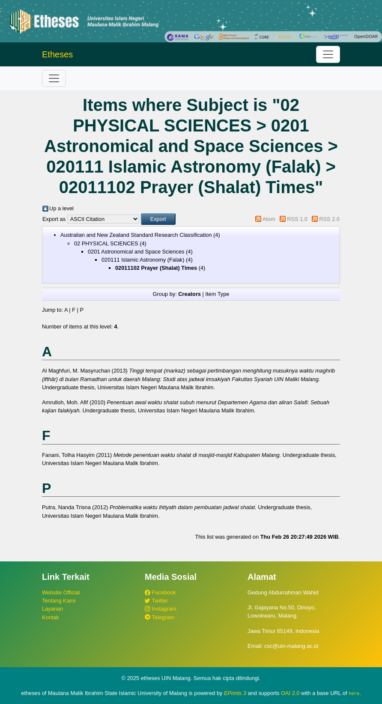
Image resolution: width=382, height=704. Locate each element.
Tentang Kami (58, 600)
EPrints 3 (235, 693)
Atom (269, 219)
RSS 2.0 (329, 219)
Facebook (160, 592)
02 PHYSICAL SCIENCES (106, 243)
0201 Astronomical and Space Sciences (136, 251)
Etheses (57, 54)
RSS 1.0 (297, 219)
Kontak (50, 617)
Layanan (52, 609)
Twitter (156, 600)
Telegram (159, 617)
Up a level (61, 208)
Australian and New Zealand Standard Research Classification (136, 235)
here (354, 693)
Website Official (61, 592)
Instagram (160, 609)
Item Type (217, 294)
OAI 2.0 (290, 693)
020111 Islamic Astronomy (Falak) (142, 260)
